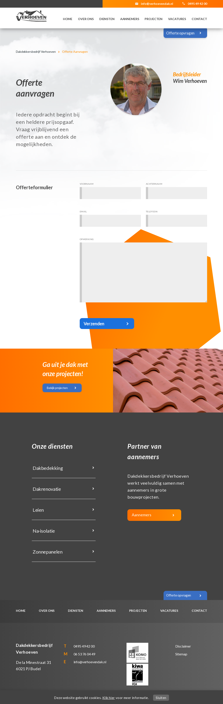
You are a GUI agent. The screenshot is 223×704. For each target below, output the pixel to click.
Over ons (86, 19)
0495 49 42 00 (84, 646)
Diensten (107, 19)
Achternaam (154, 183)
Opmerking (87, 239)
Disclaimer (183, 646)
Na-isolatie (43, 531)
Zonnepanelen (47, 552)
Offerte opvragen (180, 33)
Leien (38, 510)
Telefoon (151, 211)
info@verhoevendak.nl (157, 3)
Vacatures (177, 19)
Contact (199, 19)
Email (83, 211)
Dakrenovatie (46, 489)
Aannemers (129, 19)
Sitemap (181, 654)
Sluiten (161, 698)
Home (67, 19)
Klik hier (108, 698)
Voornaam (86, 183)
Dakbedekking (47, 468)
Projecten (153, 19)
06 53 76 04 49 (84, 654)
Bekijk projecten (57, 388)
